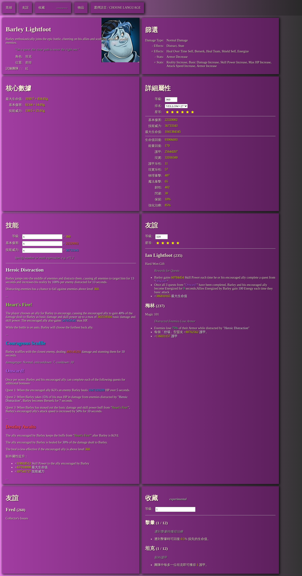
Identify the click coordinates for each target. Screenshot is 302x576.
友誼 (151, 225)
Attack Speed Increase (181, 66)
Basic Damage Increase (204, 62)
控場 (167, 332)
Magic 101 (152, 314)
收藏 (151, 498)
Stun (181, 46)
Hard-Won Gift (155, 264)
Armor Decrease (177, 57)
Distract (172, 46)
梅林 (150, 305)
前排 (28, 62)
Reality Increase (177, 62)
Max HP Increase (260, 62)
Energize (243, 51)
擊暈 (150, 522)
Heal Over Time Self (180, 51)
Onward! (15, 371)
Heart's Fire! (19, 304)
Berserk (200, 51)
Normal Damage (177, 40)
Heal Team (213, 51)
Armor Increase (207, 66)
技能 (12, 225)
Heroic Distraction (25, 270)
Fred (11, 509)
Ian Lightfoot (159, 255)
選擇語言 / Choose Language (117, 7)
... (7, 296)
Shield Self (229, 51)
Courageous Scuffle (25, 343)
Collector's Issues (17, 518)
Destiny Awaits (21, 426)
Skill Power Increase (234, 62)
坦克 (28, 56)
